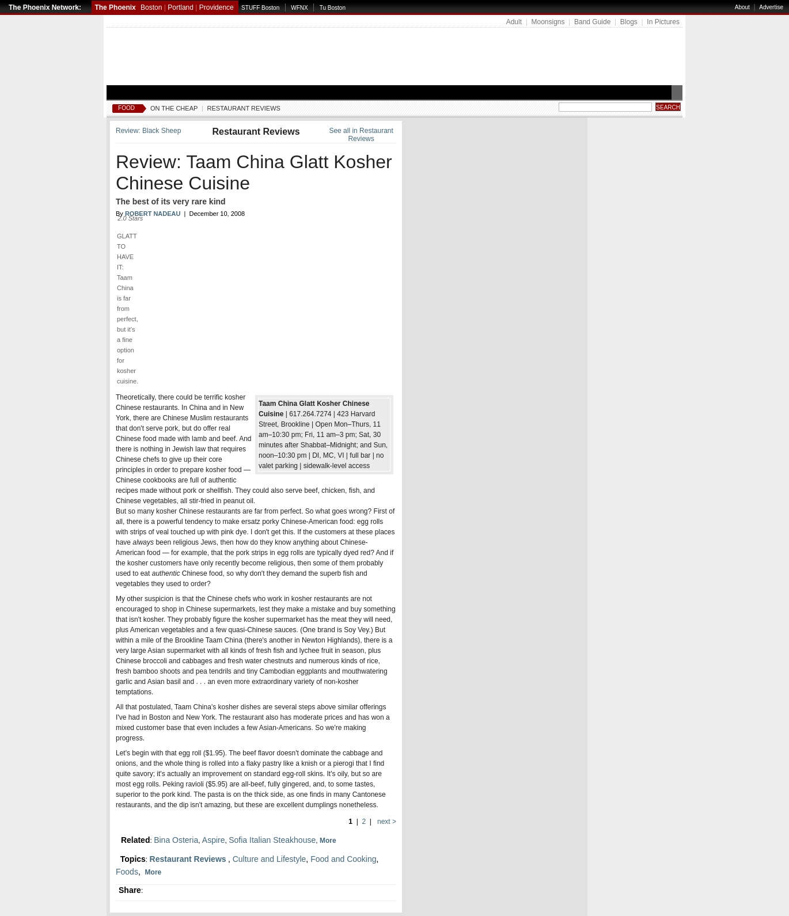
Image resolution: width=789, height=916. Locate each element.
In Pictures (663, 22)
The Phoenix (114, 7)
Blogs (629, 22)
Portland (181, 7)
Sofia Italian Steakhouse (272, 840)
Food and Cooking (343, 859)
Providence (216, 7)
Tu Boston (333, 8)
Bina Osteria (176, 840)
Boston (151, 7)
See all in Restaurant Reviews (361, 135)
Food (126, 108)
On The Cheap (174, 108)
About (742, 7)
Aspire (213, 840)
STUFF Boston (260, 8)
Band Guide (592, 22)
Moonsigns (547, 22)
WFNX (299, 8)
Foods (127, 871)
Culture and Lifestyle (269, 859)
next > (385, 822)
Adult (514, 22)
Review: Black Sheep (148, 131)
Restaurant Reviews (243, 108)
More (329, 841)
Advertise (771, 7)
